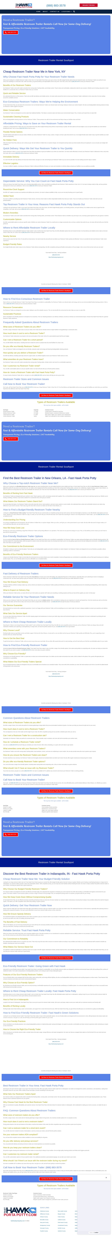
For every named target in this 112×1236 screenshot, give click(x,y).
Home (38, 11)
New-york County (44, 1222)
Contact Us (54, 11)
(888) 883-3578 (56, 5)
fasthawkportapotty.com (18, 1221)
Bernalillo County (44, 1219)
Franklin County (44, 1231)
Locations (66, 11)
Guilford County (61, 1219)
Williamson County (44, 1214)
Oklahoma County (44, 1211)
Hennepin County (44, 1228)
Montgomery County (45, 1225)
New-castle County (62, 1211)
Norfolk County (61, 1228)
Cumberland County (63, 1225)
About (45, 11)
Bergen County (61, 1214)
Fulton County (61, 1216)
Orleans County (44, 1216)
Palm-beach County (62, 1222)
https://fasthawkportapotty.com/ (56, 257)
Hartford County (62, 1231)
